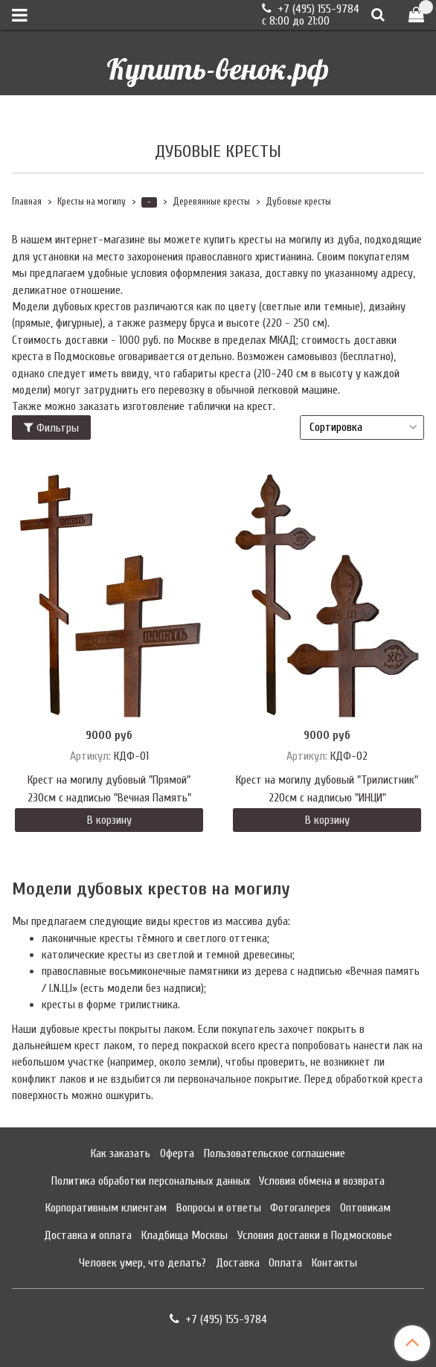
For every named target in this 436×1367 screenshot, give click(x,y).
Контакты (334, 1263)
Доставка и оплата (88, 1235)
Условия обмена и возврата (322, 1181)
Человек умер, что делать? (142, 1263)
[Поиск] (378, 14)
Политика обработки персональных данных (150, 1181)
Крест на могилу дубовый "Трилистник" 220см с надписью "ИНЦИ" (327, 788)
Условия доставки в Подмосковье (314, 1235)
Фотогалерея (300, 1207)
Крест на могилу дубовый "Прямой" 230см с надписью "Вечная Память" (109, 788)
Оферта (177, 1153)
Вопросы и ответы (218, 1207)
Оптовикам (365, 1207)
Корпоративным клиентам (106, 1207)
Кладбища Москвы (184, 1235)
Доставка (238, 1263)
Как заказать (120, 1153)
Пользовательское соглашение (274, 1153)
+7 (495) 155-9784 (317, 9)
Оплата (285, 1263)
